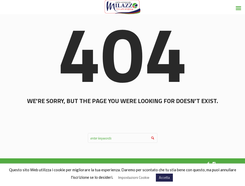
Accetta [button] (164, 177)
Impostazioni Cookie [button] (133, 177)
